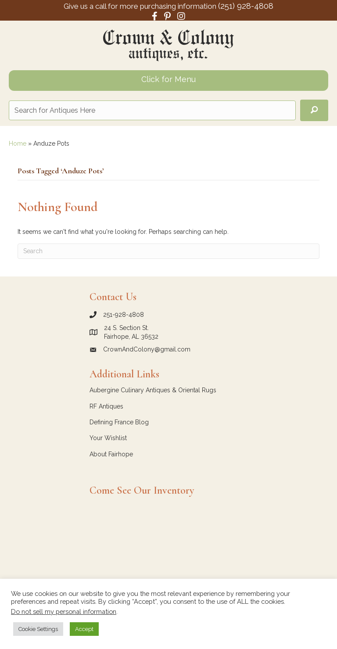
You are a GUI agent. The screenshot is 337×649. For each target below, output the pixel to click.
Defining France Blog (119, 422)
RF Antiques (106, 406)
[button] (314, 110)
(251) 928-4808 (245, 6)
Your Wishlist (108, 437)
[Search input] (152, 110)
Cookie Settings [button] (38, 629)
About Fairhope (111, 454)
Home (17, 143)
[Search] (168, 251)
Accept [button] (84, 629)
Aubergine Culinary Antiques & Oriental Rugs (153, 390)
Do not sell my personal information (63, 611)
